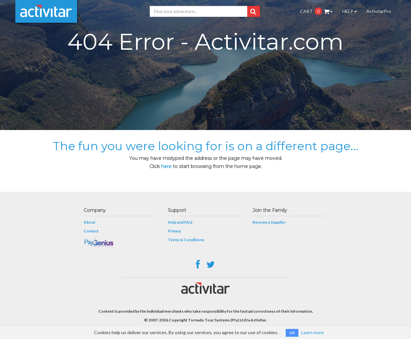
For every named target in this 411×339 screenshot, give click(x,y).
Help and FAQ (180, 222)
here (166, 166)
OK (292, 333)
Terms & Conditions (186, 239)
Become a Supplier (269, 222)
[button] (253, 11)
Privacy (174, 230)
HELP (349, 11)
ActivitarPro (378, 11)
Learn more (312, 332)
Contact (91, 230)
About (89, 222)
